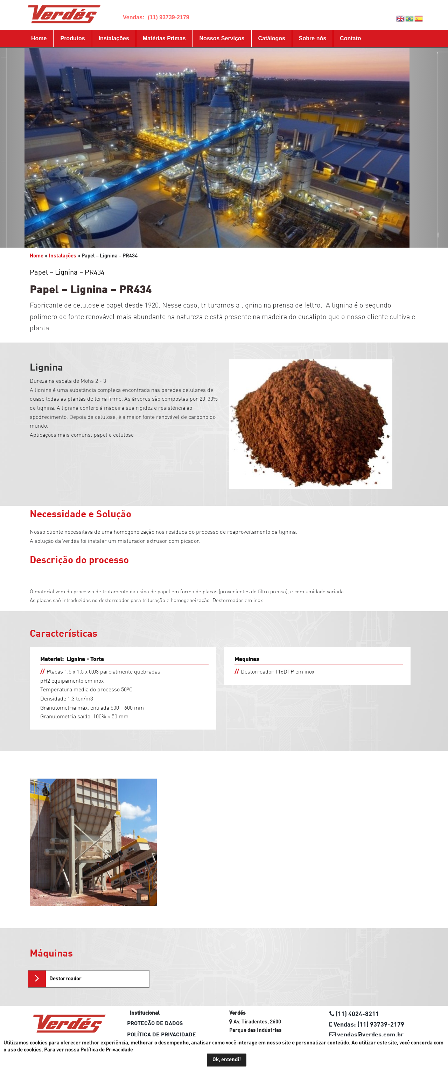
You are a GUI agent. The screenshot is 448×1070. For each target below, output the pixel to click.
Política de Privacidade (161, 1035)
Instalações (114, 38)
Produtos (72, 38)
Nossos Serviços (222, 38)
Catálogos (271, 38)
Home (39, 38)
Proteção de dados (155, 1024)
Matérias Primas (164, 38)
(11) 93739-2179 (168, 17)
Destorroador (65, 979)
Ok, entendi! (226, 1060)
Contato (350, 38)
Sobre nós (312, 38)
